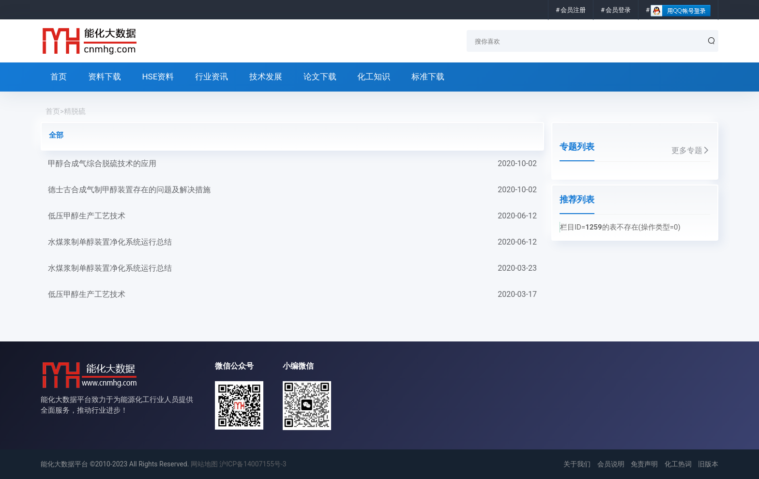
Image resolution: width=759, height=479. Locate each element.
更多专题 (690, 150)
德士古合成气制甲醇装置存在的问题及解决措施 (292, 190)
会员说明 (610, 464)
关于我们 (577, 464)
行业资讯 (211, 76)
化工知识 (373, 76)
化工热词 (678, 464)
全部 (56, 135)
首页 (58, 76)
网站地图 (204, 464)
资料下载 (104, 76)
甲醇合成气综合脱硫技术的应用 (292, 164)
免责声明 (644, 464)
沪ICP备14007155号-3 (252, 464)
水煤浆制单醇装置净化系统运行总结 (292, 242)
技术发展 (265, 76)
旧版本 (708, 464)
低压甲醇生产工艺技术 (292, 216)
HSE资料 (158, 76)
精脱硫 (75, 111)
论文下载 (320, 76)
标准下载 (427, 76)
